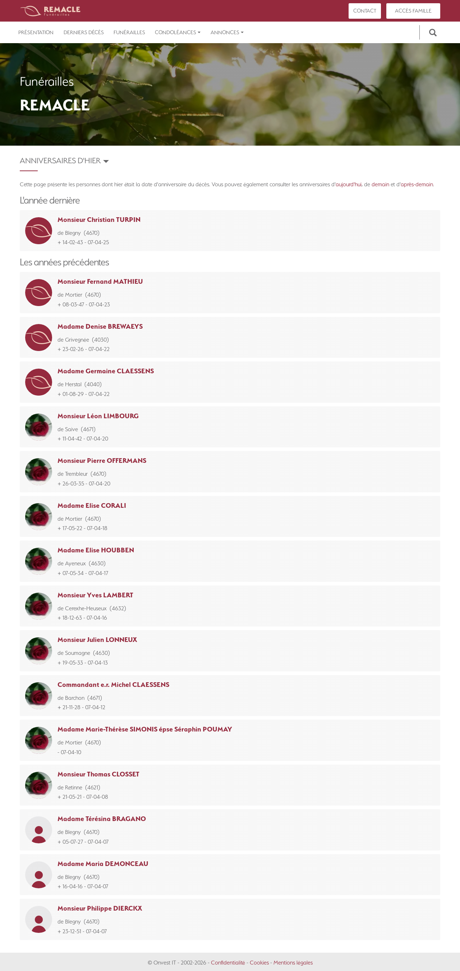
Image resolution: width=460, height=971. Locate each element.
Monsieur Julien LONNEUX (97, 639)
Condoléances (178, 32)
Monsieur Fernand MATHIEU (100, 281)
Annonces (227, 32)
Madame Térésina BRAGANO (102, 819)
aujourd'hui (349, 184)
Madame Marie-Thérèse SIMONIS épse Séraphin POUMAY (145, 729)
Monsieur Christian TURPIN (99, 219)
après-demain (417, 184)
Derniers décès (84, 32)
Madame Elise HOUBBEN (96, 550)
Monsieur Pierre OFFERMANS (102, 460)
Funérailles (129, 32)
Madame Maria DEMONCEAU (103, 864)
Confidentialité (228, 962)
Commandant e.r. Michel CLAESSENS (113, 684)
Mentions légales (293, 962)
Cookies (259, 962)
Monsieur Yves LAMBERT (95, 595)
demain (380, 184)
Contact (364, 11)
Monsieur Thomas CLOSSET (98, 774)
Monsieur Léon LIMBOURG (98, 416)
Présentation (36, 32)
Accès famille (413, 11)
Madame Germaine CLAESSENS (106, 371)
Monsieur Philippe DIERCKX (100, 908)
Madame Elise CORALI (92, 505)
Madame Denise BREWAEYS (100, 326)
